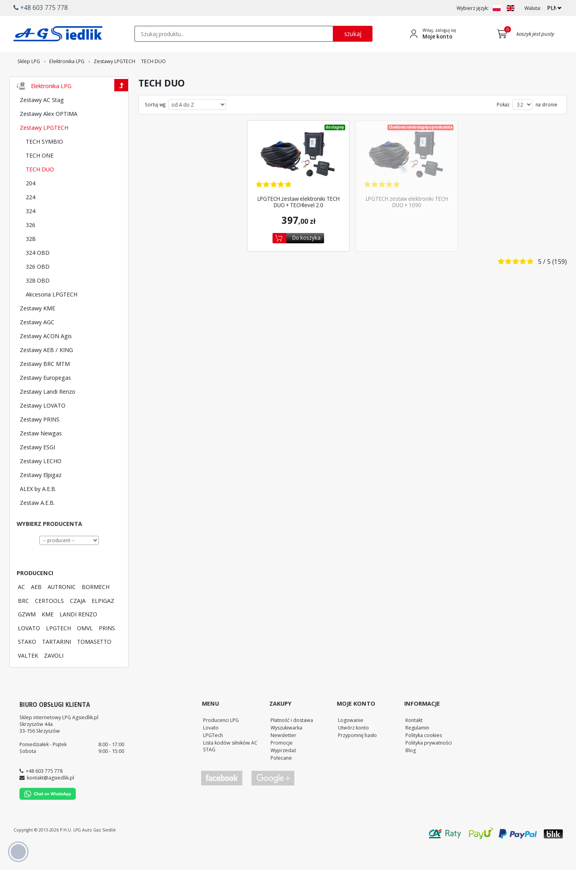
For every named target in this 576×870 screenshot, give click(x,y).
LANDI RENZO (78, 636)
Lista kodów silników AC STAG (230, 768)
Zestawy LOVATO (42, 427)
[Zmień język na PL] (497, 8)
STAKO (27, 663)
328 (30, 260)
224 (30, 219)
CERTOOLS (49, 622)
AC (21, 608)
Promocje (282, 764)
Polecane (281, 779)
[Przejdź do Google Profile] (272, 800)
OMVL (85, 650)
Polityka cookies (423, 756)
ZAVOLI (53, 677)
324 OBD (38, 274)
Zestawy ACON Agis (46, 358)
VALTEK (28, 677)
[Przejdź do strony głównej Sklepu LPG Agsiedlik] (57, 33)
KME (48, 636)
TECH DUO (40, 191)
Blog (410, 772)
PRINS (107, 650)
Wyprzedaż (283, 772)
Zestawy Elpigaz (40, 496)
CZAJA (78, 622)
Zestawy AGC (37, 344)
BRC (23, 622)
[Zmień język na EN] (510, 8)
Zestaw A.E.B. (37, 524)
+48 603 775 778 (44, 792)
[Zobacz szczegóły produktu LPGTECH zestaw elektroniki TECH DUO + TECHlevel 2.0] (298, 180)
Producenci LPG (221, 741)
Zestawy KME (37, 330)
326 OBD (38, 288)
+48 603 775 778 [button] (40, 7)
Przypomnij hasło (357, 756)
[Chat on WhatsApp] (47, 819)
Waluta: (532, 8)
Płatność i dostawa (292, 741)
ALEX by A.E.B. (38, 510)
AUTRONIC (62, 608)
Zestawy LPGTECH (44, 149)
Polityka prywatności (428, 764)
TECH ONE (40, 177)
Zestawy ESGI (37, 469)
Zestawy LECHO (40, 483)
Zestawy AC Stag (42, 121)
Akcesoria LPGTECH (51, 316)
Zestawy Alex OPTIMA (48, 135)
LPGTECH (58, 650)
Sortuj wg (155, 126)
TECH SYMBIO (44, 163)
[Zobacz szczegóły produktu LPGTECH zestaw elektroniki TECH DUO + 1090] (406, 180)
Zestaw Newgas (41, 455)
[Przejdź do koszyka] (503, 34)
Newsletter (283, 756)
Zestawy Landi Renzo (47, 413)
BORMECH (95, 608)
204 (30, 205)
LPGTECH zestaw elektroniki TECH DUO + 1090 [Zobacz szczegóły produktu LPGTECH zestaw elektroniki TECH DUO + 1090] (407, 223)
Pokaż (503, 126)
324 (30, 233)
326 (30, 246)
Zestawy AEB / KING (46, 371)
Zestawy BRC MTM (45, 385)
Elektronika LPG (51, 108)
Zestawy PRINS (40, 441)
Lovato (211, 749)
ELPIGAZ (103, 622)
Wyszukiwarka (286, 749)
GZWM (27, 636)
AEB (36, 608)
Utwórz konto (353, 749)
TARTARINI (56, 663)
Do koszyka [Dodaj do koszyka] (306, 259)
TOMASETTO (94, 663)
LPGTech (213, 756)
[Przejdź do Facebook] (221, 800)
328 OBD (38, 302)
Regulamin (417, 749)
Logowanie (350, 741)
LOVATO (29, 650)
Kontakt (413, 741)
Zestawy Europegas (45, 399)
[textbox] (233, 34)
